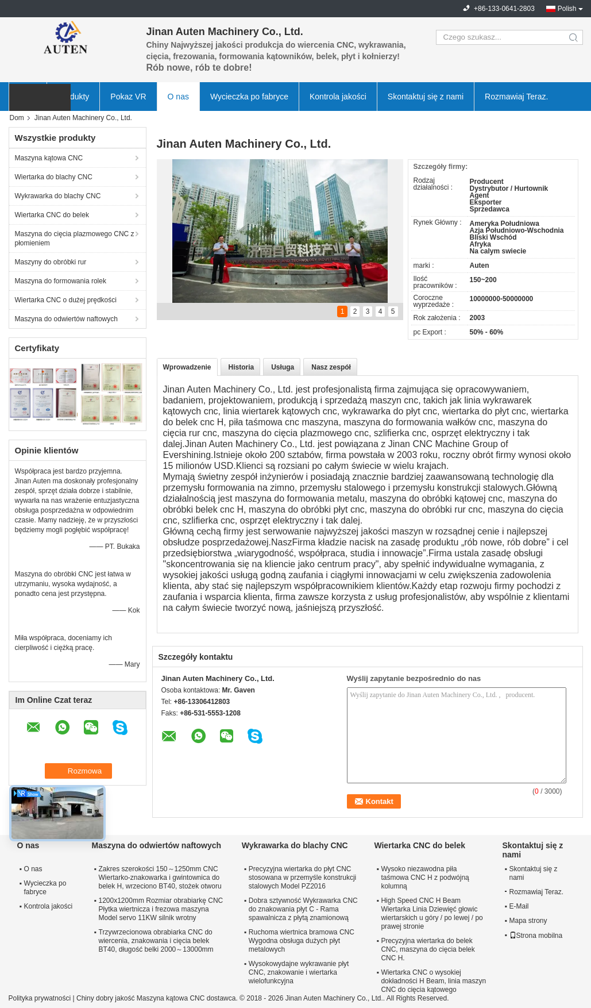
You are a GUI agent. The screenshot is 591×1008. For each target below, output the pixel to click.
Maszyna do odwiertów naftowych (66, 319)
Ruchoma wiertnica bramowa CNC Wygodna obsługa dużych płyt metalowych (301, 940)
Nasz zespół (331, 367)
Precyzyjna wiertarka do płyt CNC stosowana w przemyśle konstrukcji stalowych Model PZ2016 (302, 877)
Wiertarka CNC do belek (52, 215)
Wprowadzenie (187, 367)
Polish (567, 9)
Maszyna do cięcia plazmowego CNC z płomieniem (74, 238)
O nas (178, 96)
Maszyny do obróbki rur (51, 262)
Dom (17, 118)
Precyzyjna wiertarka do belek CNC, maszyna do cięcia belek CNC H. (427, 949)
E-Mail (519, 906)
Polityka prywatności (40, 998)
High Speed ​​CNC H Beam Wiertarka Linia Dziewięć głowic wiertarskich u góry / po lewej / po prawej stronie (431, 913)
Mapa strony (528, 921)
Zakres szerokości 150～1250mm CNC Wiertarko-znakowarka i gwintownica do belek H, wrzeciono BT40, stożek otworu (160, 877)
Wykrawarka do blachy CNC (58, 196)
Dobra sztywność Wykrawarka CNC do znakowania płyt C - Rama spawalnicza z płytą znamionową (303, 909)
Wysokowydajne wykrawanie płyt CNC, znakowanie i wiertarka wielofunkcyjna (299, 972)
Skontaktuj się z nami (425, 96)
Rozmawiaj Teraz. (516, 96)
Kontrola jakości (338, 96)
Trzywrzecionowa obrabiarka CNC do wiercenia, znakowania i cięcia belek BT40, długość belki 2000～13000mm (156, 940)
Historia (241, 367)
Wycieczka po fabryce (249, 96)
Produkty (73, 96)
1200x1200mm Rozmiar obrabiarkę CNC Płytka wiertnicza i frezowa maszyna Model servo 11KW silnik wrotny (161, 909)
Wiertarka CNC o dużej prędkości (66, 300)
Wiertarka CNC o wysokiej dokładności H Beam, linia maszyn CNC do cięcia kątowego (433, 981)
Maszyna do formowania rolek (60, 281)
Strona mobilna (536, 936)
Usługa (282, 367)
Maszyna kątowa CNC (49, 158)
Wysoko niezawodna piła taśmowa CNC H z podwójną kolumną (425, 877)
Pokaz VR (128, 96)
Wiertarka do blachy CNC (53, 177)
